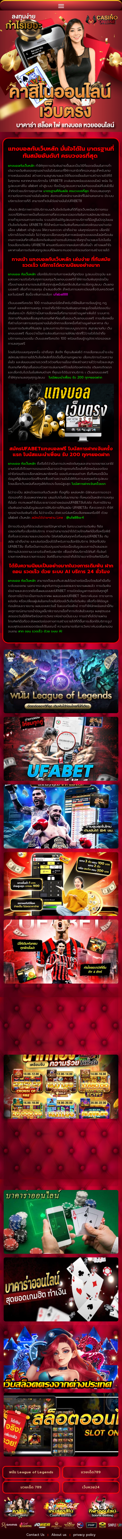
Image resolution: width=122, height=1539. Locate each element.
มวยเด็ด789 (91, 1472)
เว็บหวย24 (91, 1487)
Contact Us (35, 1534)
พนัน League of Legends (31, 1472)
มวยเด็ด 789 (31, 1487)
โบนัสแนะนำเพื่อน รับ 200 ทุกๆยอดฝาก (75, 377)
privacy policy (84, 1534)
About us (59, 1534)
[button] (61, 5)
